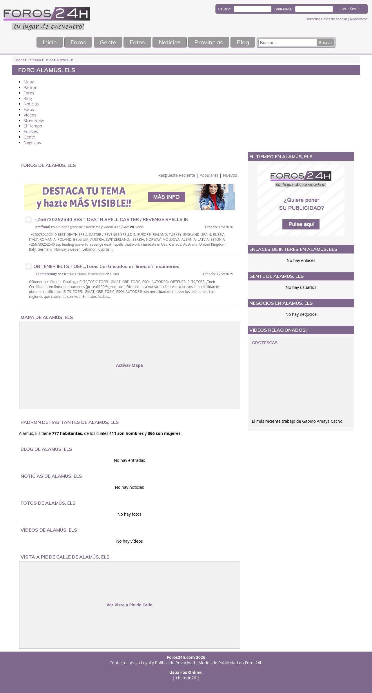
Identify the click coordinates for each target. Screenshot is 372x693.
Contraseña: (283, 9)
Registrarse (359, 19)
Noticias (170, 42)
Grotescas (264, 342)
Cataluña (34, 60)
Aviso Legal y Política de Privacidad (162, 662)
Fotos (137, 42)
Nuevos (230, 175)
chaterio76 (186, 678)
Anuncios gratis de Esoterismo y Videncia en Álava (92, 227)
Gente (108, 42)
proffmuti (42, 227)
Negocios (32, 142)
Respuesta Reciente (176, 175)
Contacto (118, 662)
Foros (78, 42)
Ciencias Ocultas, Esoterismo (83, 273)
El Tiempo (33, 126)
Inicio (50, 42)
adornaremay (46, 274)
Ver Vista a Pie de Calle (130, 605)
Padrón (31, 87)
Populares (209, 175)
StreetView (34, 120)
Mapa (29, 82)
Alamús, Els (65, 60)
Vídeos (30, 115)
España (19, 60)
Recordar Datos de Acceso (327, 19)
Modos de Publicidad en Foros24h (231, 662)
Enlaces (31, 131)
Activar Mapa (129, 365)
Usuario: (224, 9)
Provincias (208, 42)
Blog (243, 42)
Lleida (48, 60)
